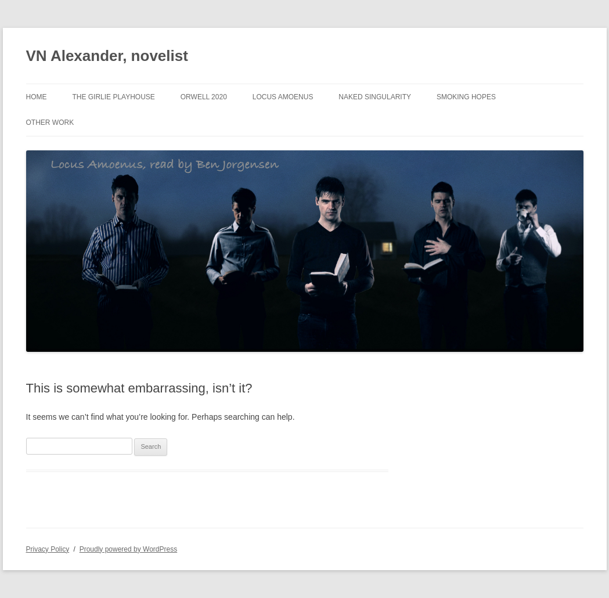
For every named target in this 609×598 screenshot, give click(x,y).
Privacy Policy (48, 549)
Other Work (50, 122)
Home (36, 97)
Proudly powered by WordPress (129, 549)
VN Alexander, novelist (107, 55)
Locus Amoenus (283, 97)
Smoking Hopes (466, 97)
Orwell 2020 (204, 97)
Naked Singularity (374, 97)
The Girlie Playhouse (113, 97)
